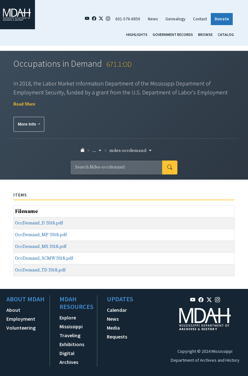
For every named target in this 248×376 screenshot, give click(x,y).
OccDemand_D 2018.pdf (39, 223)
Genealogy (175, 19)
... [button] (97, 151)
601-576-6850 (127, 19)
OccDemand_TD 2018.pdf (40, 270)
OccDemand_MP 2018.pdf (41, 235)
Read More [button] (24, 103)
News (153, 19)
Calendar (117, 310)
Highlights (137, 34)
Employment (20, 319)
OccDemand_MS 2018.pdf (40, 247)
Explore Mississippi (71, 322)
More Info (27, 124)
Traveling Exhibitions (71, 339)
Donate (222, 19)
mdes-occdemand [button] (130, 151)
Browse (205, 34)
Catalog (226, 34)
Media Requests (117, 332)
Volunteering (21, 328)
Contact (200, 19)
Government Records (173, 34)
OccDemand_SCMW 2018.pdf (44, 258)
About (13, 310)
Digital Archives (68, 357)
